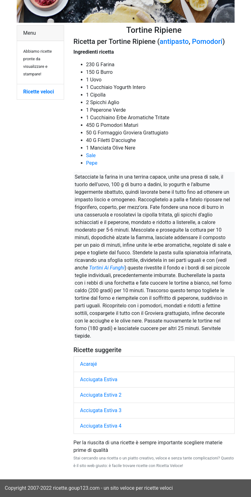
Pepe (92, 163)
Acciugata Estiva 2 (101, 395)
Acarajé (88, 364)
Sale (91, 155)
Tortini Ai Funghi (107, 268)
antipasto (174, 41)
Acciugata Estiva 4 (101, 426)
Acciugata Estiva (98, 379)
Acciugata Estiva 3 (101, 410)
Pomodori (207, 41)
